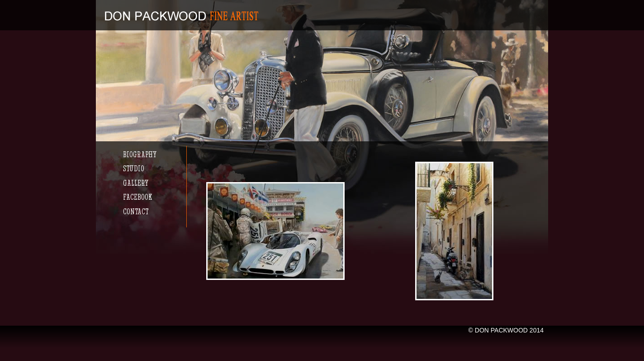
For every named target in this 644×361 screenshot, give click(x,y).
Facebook (137, 197)
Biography (139, 154)
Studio (133, 168)
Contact (135, 211)
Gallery (135, 183)
